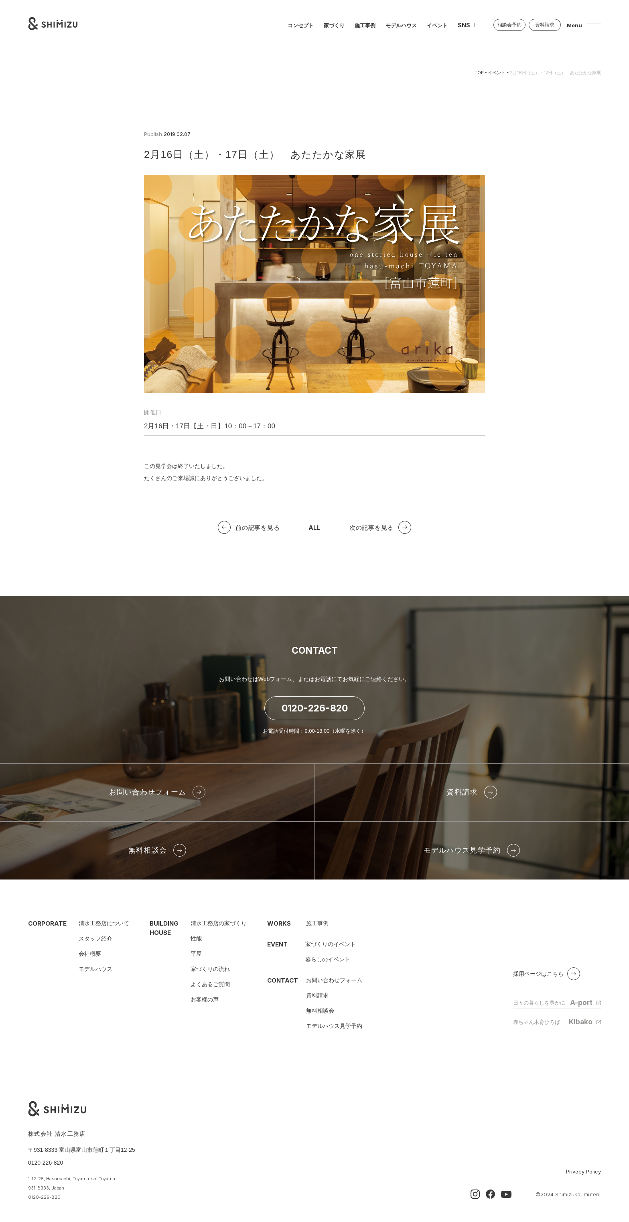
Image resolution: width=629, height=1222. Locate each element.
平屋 (196, 953)
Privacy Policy (583, 1172)
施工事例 (317, 923)
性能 (196, 938)
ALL (314, 529)
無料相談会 (320, 1010)
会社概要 (90, 953)
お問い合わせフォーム (334, 980)
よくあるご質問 (210, 984)
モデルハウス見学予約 (334, 1026)
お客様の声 (205, 999)
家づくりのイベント (330, 944)
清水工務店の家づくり (219, 923)
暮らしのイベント (327, 959)
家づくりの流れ (210, 969)
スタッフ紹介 (95, 938)
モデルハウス (95, 969)
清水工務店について (104, 923)
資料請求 (317, 995)
